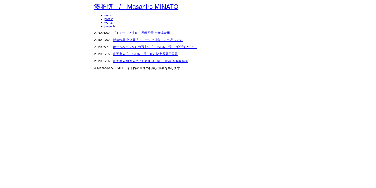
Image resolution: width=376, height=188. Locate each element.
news (108, 15)
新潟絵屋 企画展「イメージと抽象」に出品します (148, 40)
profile (108, 19)
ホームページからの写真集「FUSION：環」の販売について (155, 47)
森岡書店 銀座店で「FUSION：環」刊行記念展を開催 (150, 61)
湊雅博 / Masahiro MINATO (136, 6)
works (108, 23)
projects (109, 26)
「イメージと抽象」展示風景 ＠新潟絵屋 (141, 33)
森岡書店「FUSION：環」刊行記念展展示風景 (145, 54)
